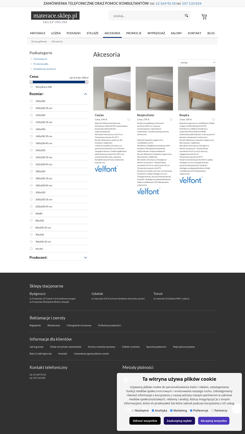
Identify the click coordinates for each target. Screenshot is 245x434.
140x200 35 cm (43, 136)
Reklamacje (54, 325)
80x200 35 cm (43, 227)
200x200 (40, 192)
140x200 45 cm (43, 143)
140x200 (40, 129)
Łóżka (56, 33)
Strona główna (39, 41)
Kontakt (194, 33)
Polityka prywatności (109, 325)
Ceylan (99, 115)
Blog (211, 33)
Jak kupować (36, 346)
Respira (184, 115)
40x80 (38, 213)
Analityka (159, 410)
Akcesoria (112, 33)
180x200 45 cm (43, 185)
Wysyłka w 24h (43, 86)
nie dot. (39, 248)
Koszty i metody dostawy (101, 346)
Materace (37, 33)
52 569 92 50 (166, 3)
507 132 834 (192, 3)
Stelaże (93, 33)
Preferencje (199, 410)
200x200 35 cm (43, 199)
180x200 (40, 171)
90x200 (39, 234)
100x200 (40, 100)
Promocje (134, 33)
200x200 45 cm (43, 206)
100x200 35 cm (43, 108)
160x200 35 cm (43, 157)
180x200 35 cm (43, 178)
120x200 (40, 115)
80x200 (39, 220)
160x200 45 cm (43, 164)
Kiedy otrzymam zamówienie (65, 346)
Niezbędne (140, 410)
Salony (176, 33)
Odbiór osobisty (131, 346)
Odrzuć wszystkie (145, 421)
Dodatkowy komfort (43, 68)
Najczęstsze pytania (184, 346)
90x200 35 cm (43, 241)
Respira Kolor (145, 115)
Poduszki (74, 33)
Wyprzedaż (156, 33)
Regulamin (35, 325)
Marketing (178, 410)
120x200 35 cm (43, 122)
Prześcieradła (39, 63)
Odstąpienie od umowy (79, 325)
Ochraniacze (39, 58)
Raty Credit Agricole (41, 353)
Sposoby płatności (156, 346)
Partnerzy (219, 410)
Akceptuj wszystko (214, 421)
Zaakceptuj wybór (179, 421)
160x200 (40, 150)
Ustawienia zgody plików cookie (91, 353)
